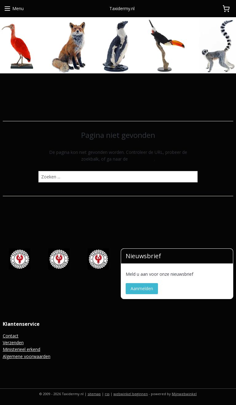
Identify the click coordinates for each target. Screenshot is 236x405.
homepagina (141, 159)
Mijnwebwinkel (184, 393)
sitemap (94, 393)
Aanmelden (142, 288)
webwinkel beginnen (130, 393)
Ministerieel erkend (21, 349)
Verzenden (13, 342)
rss (107, 393)
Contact (10, 336)
